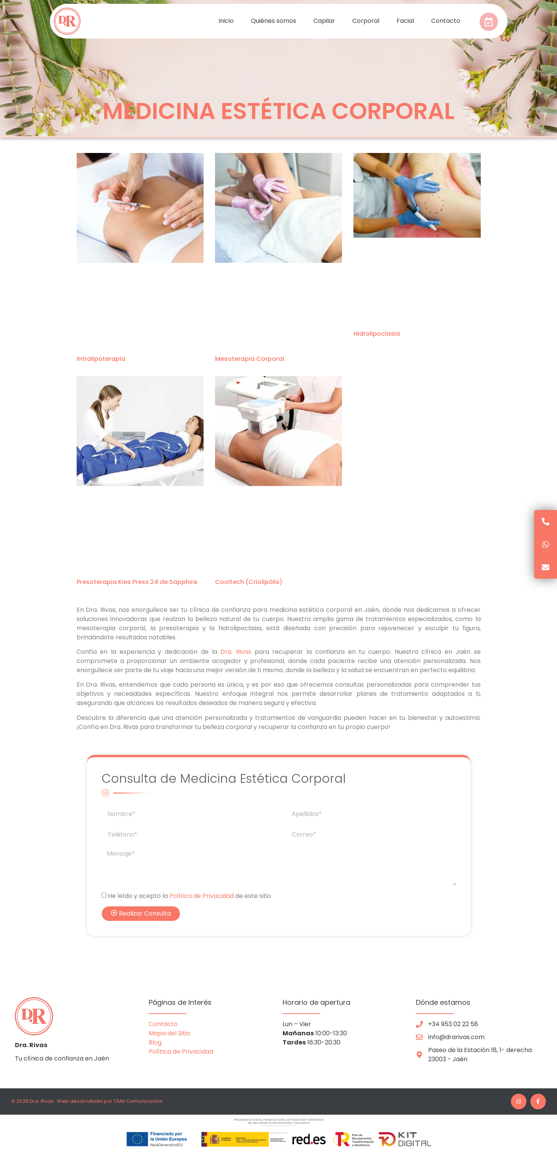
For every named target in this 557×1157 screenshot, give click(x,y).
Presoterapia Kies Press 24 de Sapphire (137, 582)
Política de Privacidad (201, 895)
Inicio (226, 20)
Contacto (445, 20)
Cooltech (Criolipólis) (249, 582)
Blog (156, 1042)
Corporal (365, 20)
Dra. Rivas (235, 651)
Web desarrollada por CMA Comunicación (110, 1101)
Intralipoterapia (101, 358)
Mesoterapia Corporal (249, 358)
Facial (405, 20)
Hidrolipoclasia (376, 333)
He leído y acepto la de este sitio (189, 895)
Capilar (324, 20)
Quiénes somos (273, 20)
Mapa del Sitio (169, 1033)
